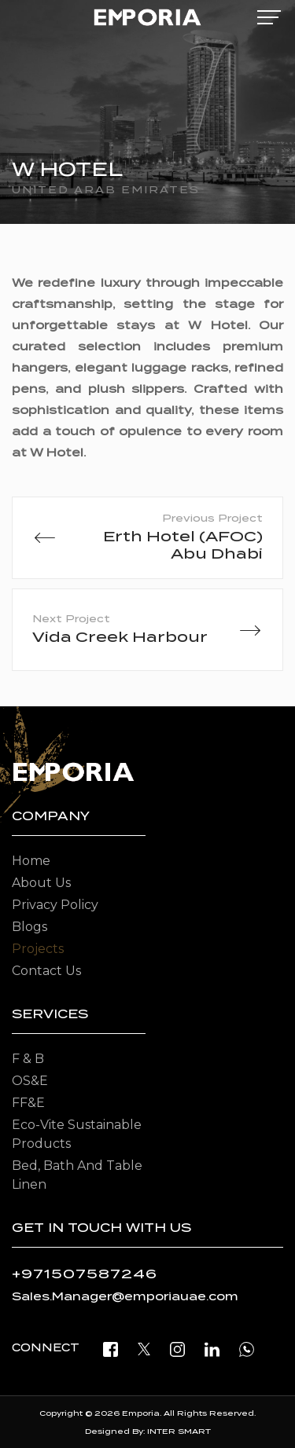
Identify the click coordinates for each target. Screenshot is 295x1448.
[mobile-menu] (269, 17)
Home (31, 860)
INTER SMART (179, 1431)
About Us (41, 882)
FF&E (28, 1102)
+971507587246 (84, 1274)
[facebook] (110, 1347)
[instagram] (177, 1347)
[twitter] (144, 1347)
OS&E (30, 1080)
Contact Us (46, 970)
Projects (38, 948)
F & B (28, 1058)
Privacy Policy (55, 904)
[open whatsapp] (246, 1347)
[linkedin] (212, 1347)
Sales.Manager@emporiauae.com (125, 1296)
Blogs (29, 926)
